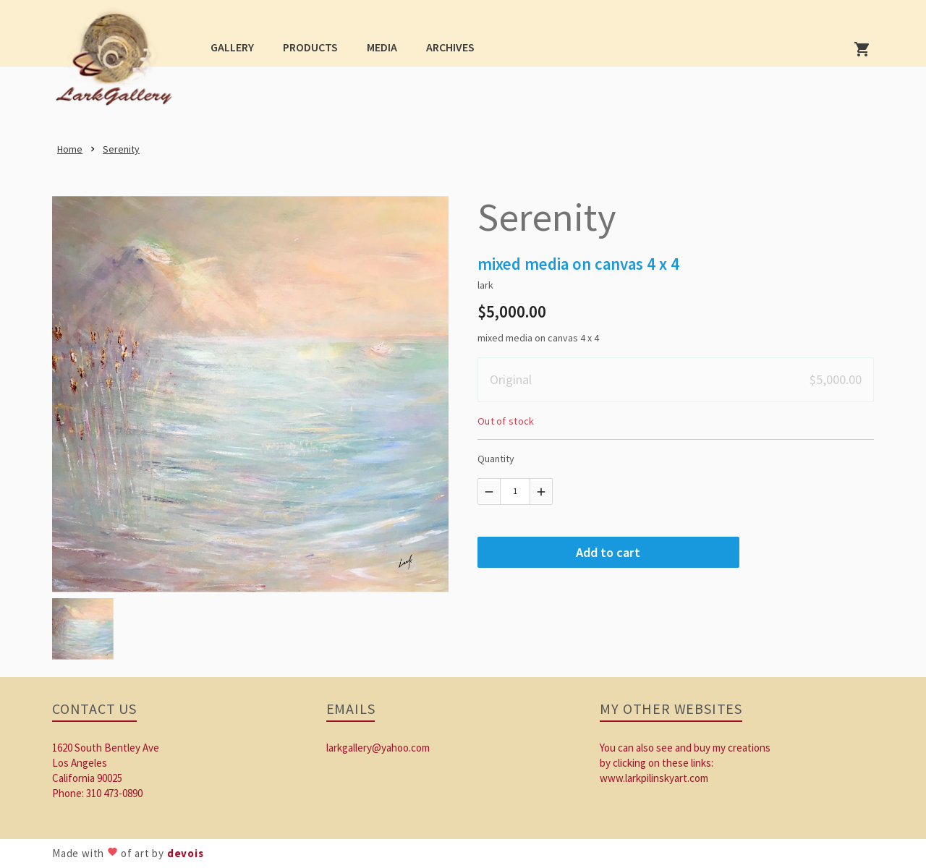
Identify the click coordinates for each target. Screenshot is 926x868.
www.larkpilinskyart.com (654, 778)
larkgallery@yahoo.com (378, 747)
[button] (232, 47)
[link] (118, 62)
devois (185, 853)
